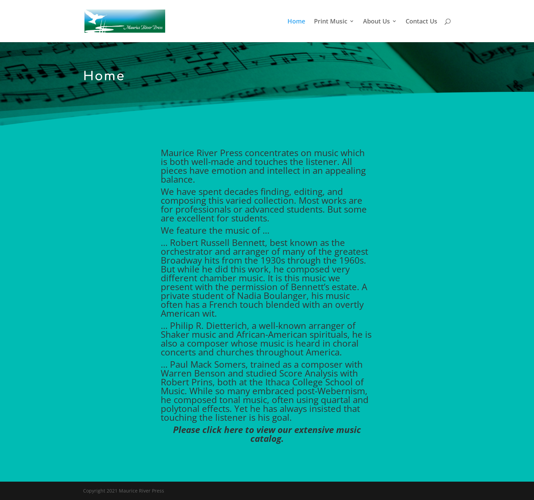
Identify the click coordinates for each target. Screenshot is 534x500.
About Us (376, 22)
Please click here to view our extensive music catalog (267, 434)
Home (296, 22)
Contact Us (421, 22)
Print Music (330, 22)
